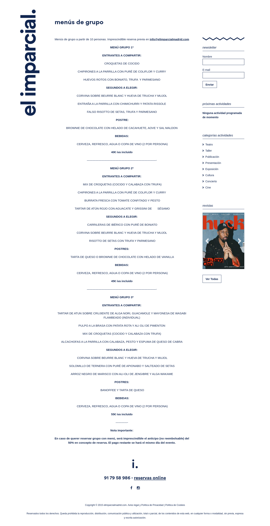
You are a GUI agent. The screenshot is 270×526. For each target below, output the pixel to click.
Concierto (211, 181)
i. (135, 464)
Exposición (211, 169)
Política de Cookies (175, 505)
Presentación (213, 162)
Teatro (209, 144)
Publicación (212, 156)
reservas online (150, 478)
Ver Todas (212, 279)
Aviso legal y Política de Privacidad (145, 505)
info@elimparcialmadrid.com (169, 39)
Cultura (209, 175)
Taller (208, 150)
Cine (208, 187)
